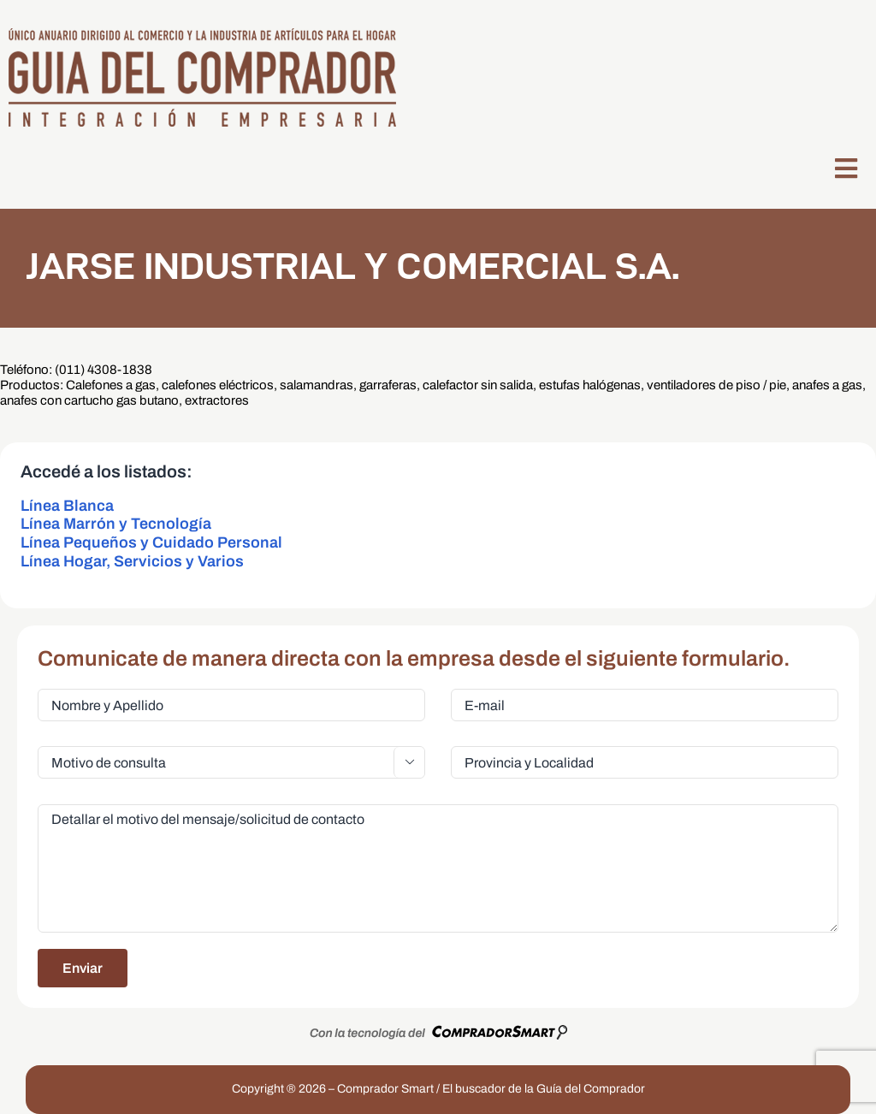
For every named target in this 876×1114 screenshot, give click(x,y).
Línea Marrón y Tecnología (116, 523)
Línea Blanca (67, 505)
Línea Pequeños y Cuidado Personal (151, 542)
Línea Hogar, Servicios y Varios (132, 561)
